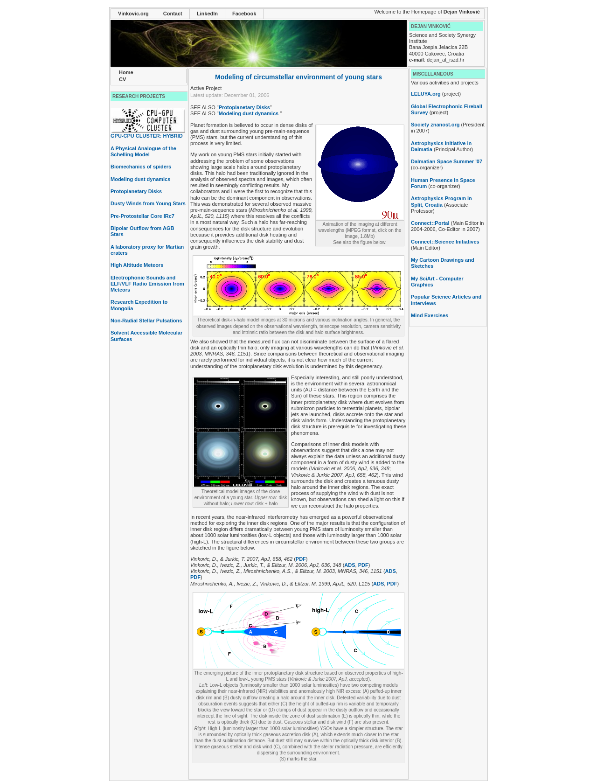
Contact (172, 13)
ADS (349, 565)
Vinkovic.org (133, 13)
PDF (301, 559)
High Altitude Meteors (137, 265)
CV (122, 79)
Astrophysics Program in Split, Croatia (441, 201)
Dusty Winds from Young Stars (148, 203)
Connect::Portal (430, 223)
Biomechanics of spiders (141, 166)
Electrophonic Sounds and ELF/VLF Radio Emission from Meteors (147, 284)
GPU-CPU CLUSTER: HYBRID (148, 133)
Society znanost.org (435, 124)
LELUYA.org (426, 94)
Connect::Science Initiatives (445, 241)
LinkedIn (207, 13)
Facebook (244, 13)
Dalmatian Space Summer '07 (446, 161)
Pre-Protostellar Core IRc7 (142, 216)
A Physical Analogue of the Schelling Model (143, 151)
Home (126, 72)
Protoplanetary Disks (136, 191)
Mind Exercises (429, 315)
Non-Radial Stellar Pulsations (146, 320)
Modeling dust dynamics (140, 179)
